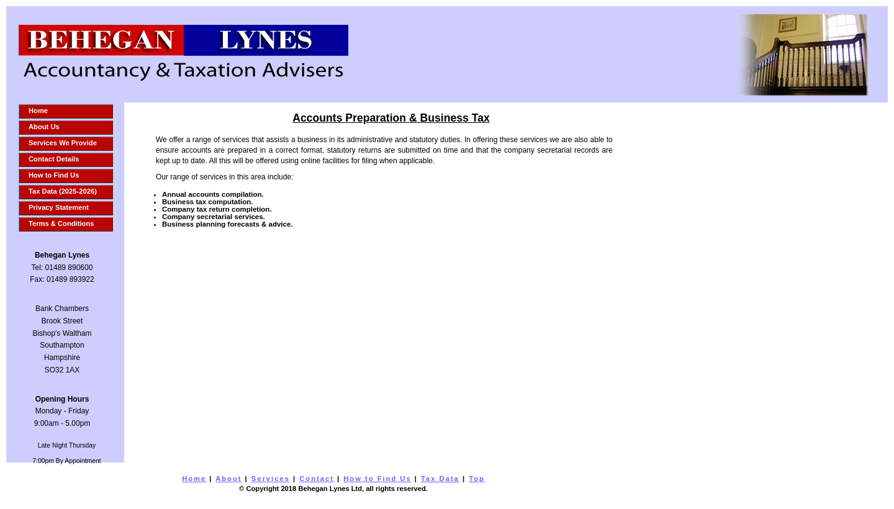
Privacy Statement (59, 207)
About (228, 478)
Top (477, 478)
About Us (44, 126)
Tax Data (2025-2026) (63, 191)
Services (270, 478)
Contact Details (54, 159)
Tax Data (440, 478)
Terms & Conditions (61, 223)
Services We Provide (63, 142)
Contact (316, 478)
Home (38, 110)
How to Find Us (54, 175)
